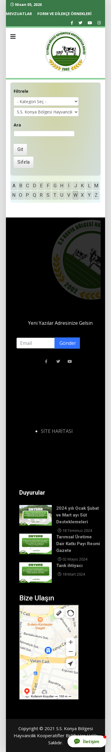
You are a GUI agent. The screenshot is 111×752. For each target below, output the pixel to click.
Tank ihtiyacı (69, 565)
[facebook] (72, 22)
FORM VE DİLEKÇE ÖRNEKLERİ (64, 13)
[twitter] (80, 22)
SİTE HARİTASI (57, 431)
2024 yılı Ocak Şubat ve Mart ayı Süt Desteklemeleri (77, 515)
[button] (86, 741)
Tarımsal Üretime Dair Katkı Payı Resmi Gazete (78, 543)
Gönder (67, 343)
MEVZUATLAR (19, 13)
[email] (46, 343)
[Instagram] (99, 22)
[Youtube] (90, 22)
